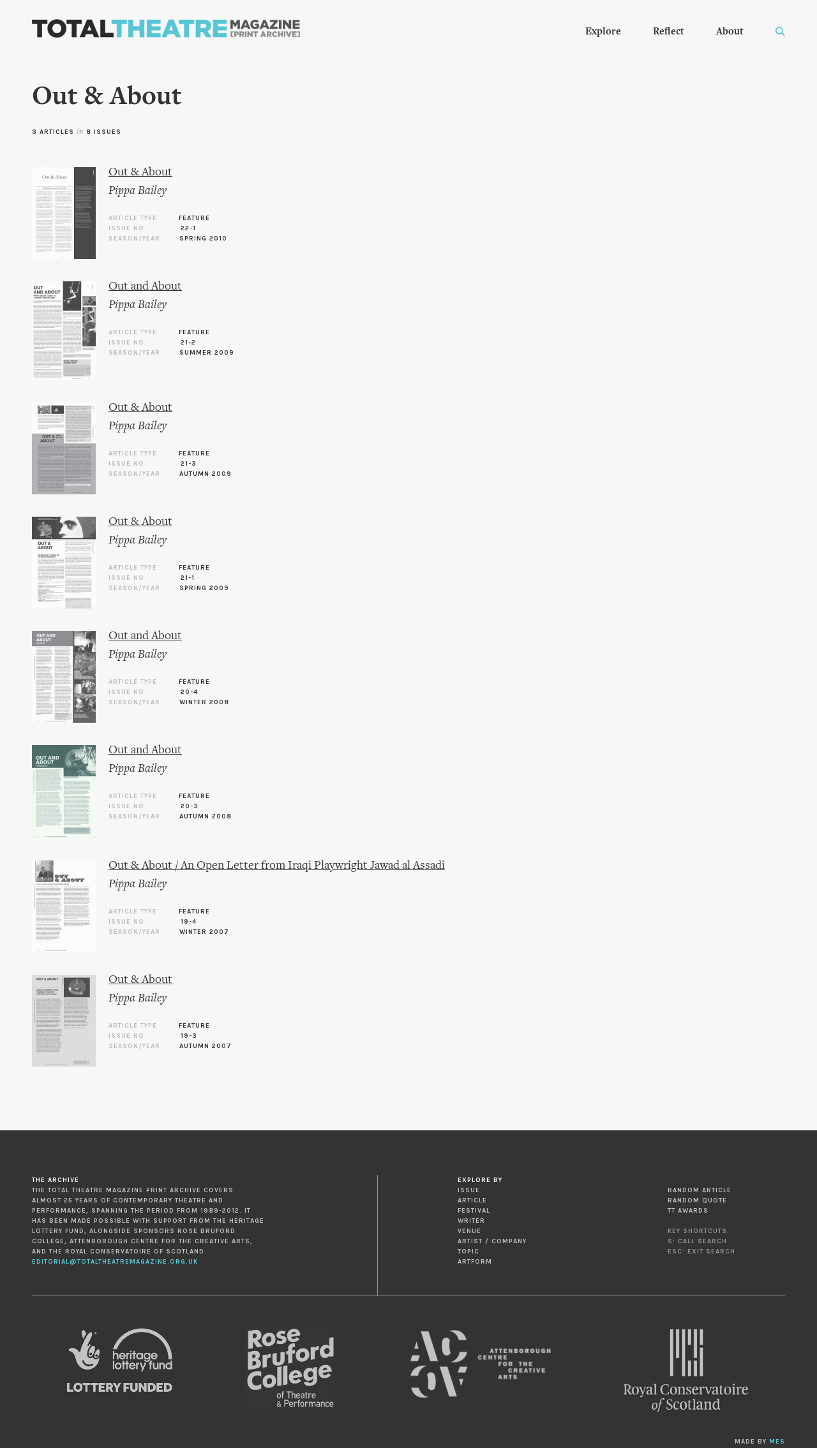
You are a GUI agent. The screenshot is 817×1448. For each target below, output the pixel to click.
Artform (475, 1262)
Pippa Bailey (138, 191)
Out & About (140, 172)
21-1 (188, 578)
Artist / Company (492, 1241)
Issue (469, 1190)
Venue (469, 1231)
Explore (603, 32)
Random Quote (697, 1200)
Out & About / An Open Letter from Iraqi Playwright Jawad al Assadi (277, 866)
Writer (471, 1221)
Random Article (699, 1190)
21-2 (188, 342)
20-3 (190, 806)
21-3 (189, 464)
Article (472, 1200)
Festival (474, 1211)
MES (777, 1441)
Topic (468, 1251)
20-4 (189, 692)
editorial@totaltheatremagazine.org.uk (115, 1262)
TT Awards (688, 1211)
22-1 (188, 228)
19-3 (189, 1036)
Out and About (145, 287)
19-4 (189, 922)
